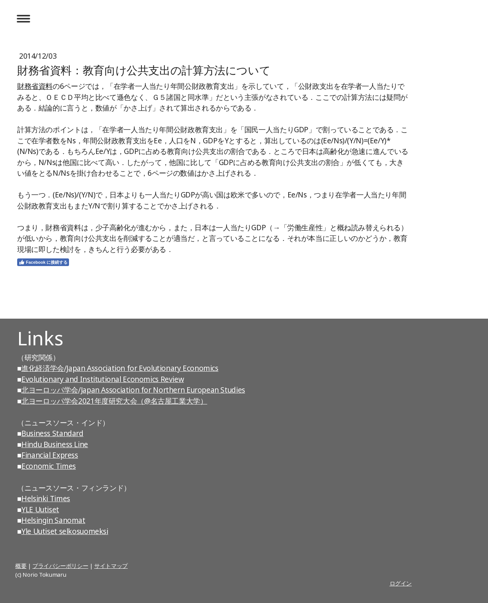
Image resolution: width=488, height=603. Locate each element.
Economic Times (48, 466)
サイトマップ (111, 565)
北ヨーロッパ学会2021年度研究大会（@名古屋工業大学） (114, 401)
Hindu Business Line (54, 444)
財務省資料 (35, 86)
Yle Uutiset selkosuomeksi (64, 531)
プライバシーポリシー (60, 565)
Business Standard (52, 433)
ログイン (401, 583)
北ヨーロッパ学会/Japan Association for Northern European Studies (133, 390)
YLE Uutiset (40, 510)
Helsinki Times (45, 499)
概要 (20, 565)
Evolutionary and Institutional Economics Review (102, 379)
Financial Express (49, 455)
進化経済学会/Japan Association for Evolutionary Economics (119, 368)
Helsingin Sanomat (53, 520)
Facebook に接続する (43, 262)
